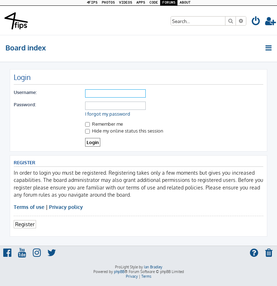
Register (25, 224)
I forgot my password (107, 114)
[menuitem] (256, 22)
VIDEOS (125, 2)
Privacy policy (66, 207)
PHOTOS (108, 2)
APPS (140, 2)
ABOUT (185, 2)
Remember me (104, 124)
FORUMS (168, 2)
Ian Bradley (153, 267)
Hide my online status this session (124, 131)
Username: (25, 92)
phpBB (119, 271)
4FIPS (92, 2)
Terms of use (29, 207)
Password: (25, 104)
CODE (153, 2)
